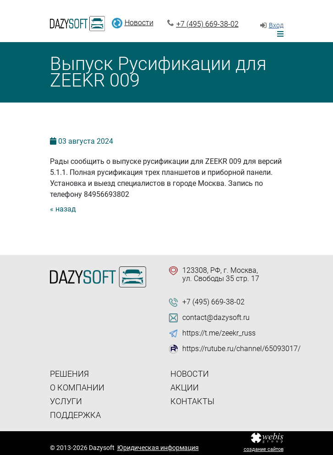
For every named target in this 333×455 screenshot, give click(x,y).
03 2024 (85, 141)
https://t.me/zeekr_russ (219, 333)
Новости (139, 22)
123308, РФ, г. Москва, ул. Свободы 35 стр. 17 (220, 274)
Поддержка (75, 415)
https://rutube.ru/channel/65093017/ (241, 349)
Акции (184, 387)
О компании (77, 387)
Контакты (192, 401)
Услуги (66, 401)
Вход (276, 25)
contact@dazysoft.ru (216, 318)
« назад (63, 209)
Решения (69, 374)
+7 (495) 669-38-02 (207, 24)
